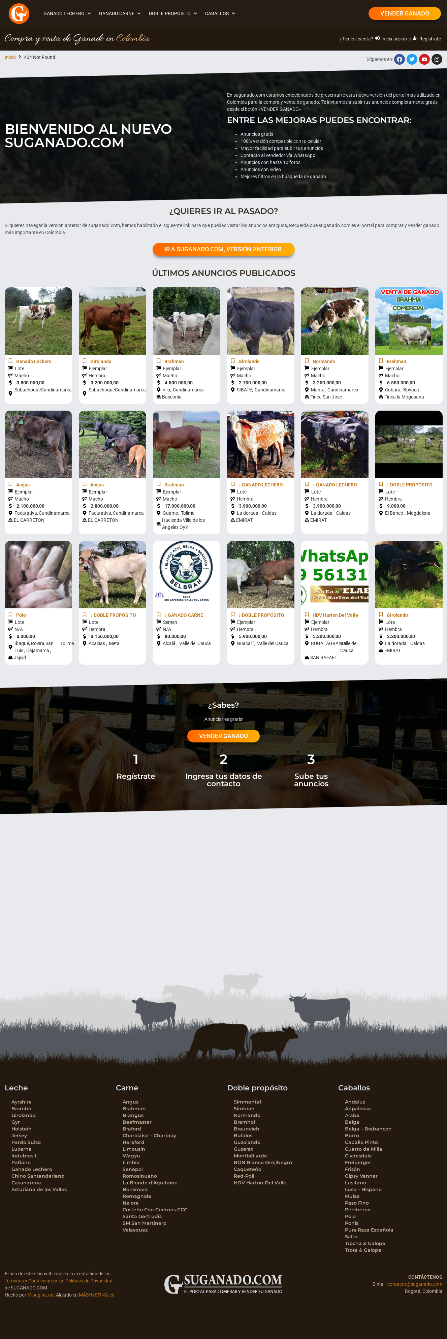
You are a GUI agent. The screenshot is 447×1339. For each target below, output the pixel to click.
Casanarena (26, 1183)
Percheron (358, 1210)
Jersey (19, 1136)
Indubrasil (23, 1156)
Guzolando (247, 1142)
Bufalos (243, 1136)
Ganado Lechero (31, 1169)
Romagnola (137, 1196)
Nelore (131, 1203)
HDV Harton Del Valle (260, 1183)
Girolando (23, 1115)
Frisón (352, 1169)
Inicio (10, 57)
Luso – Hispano (363, 1189)
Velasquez (135, 1230)
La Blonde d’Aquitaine (150, 1183)
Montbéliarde (250, 1156)
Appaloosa (358, 1109)
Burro (352, 1136)
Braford (132, 1129)
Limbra (131, 1162)
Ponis (351, 1223)
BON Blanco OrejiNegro (263, 1162)
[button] (68, 13)
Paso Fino (357, 1203)
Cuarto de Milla (363, 1149)
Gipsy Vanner (361, 1176)
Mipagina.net (41, 1295)
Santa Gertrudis (142, 1216)
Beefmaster (137, 1122)
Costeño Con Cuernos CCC (155, 1210)
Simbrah (244, 1109)
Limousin (134, 1149)
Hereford (134, 1142)
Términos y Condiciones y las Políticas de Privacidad (59, 1280)
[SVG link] (223, 1284)
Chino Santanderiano (37, 1176)
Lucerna (21, 1149)
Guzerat (243, 1149)
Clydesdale (358, 1156)
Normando (247, 1115)
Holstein (21, 1129)
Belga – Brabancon (368, 1129)
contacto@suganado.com (414, 1284)
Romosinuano (140, 1176)
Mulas (352, 1196)
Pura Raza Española (369, 1230)
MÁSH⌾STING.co (97, 1295)
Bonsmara (135, 1189)
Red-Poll (244, 1176)
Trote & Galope (363, 1250)
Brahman (134, 1109)
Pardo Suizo (26, 1142)
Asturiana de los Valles (39, 1189)
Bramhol (22, 1109)
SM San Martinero (144, 1223)
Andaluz (355, 1102)
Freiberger (358, 1162)
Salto (351, 1237)
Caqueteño (247, 1169)
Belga (352, 1122)
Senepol (133, 1169)
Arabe (352, 1115)
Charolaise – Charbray (149, 1136)
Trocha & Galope (365, 1243)
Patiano (21, 1162)
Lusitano (355, 1183)
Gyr (15, 1122)
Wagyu (131, 1156)
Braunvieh (246, 1129)
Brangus (133, 1115)
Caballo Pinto (361, 1142)
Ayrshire (21, 1102)
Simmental (247, 1102)
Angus (130, 1102)
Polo (350, 1216)
